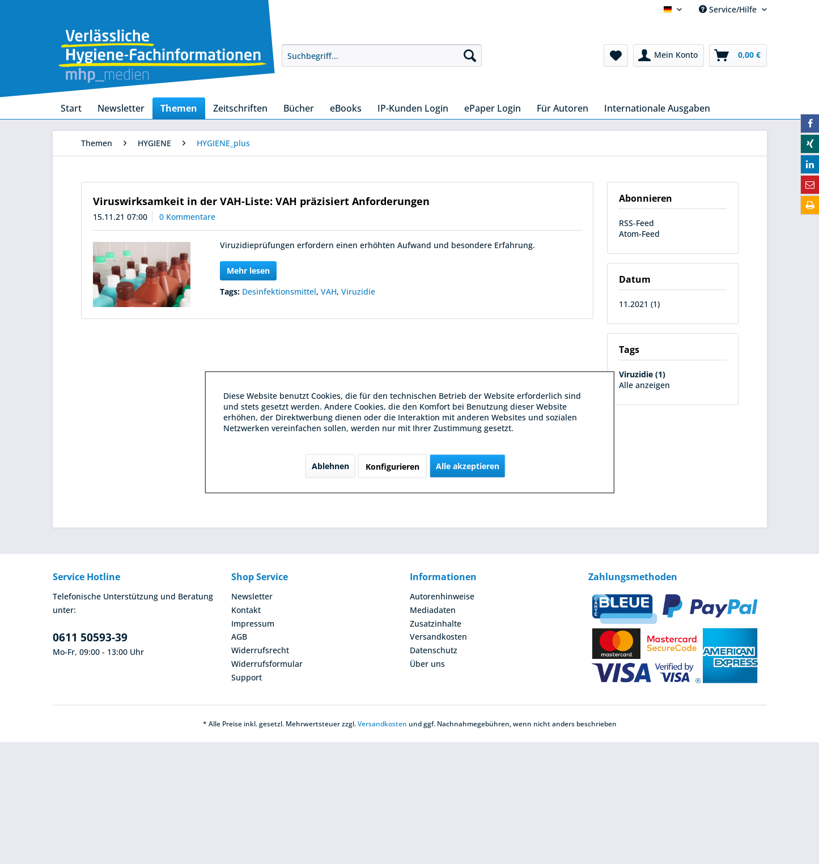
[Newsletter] (121, 108)
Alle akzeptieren (467, 465)
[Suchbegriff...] (382, 55)
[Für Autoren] (562, 108)
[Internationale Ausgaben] (657, 108)
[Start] (71, 108)
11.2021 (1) (639, 304)
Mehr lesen (248, 270)
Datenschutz (433, 650)
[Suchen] (470, 55)
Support (246, 677)
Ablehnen (330, 465)
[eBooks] (346, 108)
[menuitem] (382, 55)
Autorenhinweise (442, 596)
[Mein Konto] (668, 55)
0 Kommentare (187, 216)
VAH (329, 291)
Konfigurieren (392, 466)
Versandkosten (438, 636)
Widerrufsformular (267, 663)
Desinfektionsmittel (279, 291)
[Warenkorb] (738, 55)
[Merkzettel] (616, 55)
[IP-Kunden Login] (413, 108)
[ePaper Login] (492, 108)
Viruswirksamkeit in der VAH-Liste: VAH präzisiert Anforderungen (261, 201)
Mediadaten (433, 610)
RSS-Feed (636, 223)
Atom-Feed (639, 233)
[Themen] (178, 108)
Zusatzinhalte (435, 623)
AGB (239, 636)
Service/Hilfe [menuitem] (729, 9)
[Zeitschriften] (240, 108)
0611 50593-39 (90, 637)
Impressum (252, 623)
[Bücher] (298, 108)
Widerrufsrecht (260, 650)
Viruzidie (358, 291)
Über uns (427, 663)
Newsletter (252, 596)
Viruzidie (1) (642, 374)
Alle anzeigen (644, 385)
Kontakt (246, 610)
